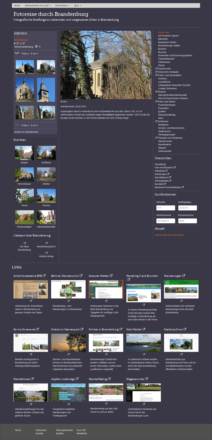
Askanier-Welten (99, 276)
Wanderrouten (165, 141)
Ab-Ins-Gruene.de (24, 329)
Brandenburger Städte (169, 45)
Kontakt (39, 433)
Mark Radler (134, 329)
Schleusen (163, 121)
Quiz (76, 5)
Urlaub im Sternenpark (65, 329)
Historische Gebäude (168, 72)
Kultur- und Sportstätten (169, 75)
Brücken (162, 49)
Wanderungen (172, 276)
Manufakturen (161, 177)
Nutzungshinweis (64, 430)
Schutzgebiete (162, 180)
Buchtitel (159, 184)
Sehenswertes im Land (37, 5)
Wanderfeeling (98, 379)
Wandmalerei (164, 144)
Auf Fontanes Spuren (168, 35)
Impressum (41, 430)
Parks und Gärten (166, 101)
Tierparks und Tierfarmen (170, 138)
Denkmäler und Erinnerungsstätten (175, 55)
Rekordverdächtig (166, 115)
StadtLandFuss (173, 329)
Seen (160, 118)
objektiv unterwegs (63, 379)
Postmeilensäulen (167, 105)
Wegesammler (135, 379)
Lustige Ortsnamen (167, 88)
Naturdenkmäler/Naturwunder (172, 95)
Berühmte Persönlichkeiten (168, 187)
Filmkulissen (164, 62)
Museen (162, 91)
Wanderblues (21, 379)
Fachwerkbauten (166, 58)
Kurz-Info (81, 430)
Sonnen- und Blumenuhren (171, 128)
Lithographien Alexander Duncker (174, 85)
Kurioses (162, 78)
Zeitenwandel (164, 151)
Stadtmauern (164, 131)
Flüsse (161, 65)
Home (17, 5)
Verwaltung (160, 164)
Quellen (162, 111)
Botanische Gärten (167, 42)
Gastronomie (164, 68)
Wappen (162, 148)
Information (61, 5)
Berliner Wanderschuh (65, 276)
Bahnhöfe (163, 39)
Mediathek (82, 433)
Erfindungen (161, 174)
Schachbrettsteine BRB (27, 276)
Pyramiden (163, 108)
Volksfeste (160, 171)
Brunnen (162, 52)
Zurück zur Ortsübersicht (26, 132)
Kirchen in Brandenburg (104, 329)
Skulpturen (163, 124)
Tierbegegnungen (166, 134)
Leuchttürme (164, 82)
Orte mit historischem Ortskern (173, 98)
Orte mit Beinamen (164, 167)
